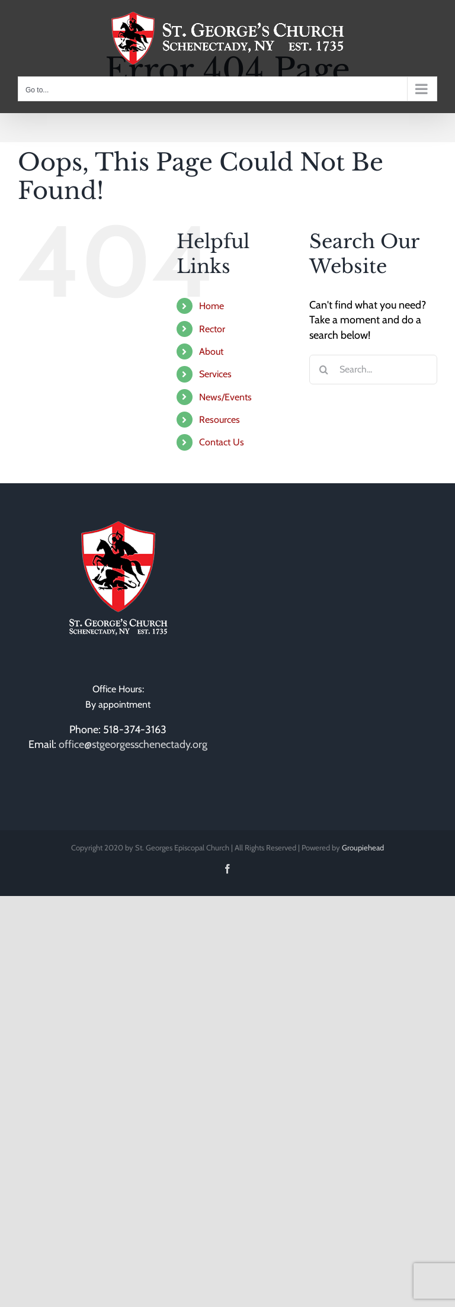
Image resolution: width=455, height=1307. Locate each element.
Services (215, 374)
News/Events (225, 397)
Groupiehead (363, 847)
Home (211, 306)
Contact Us (221, 442)
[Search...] (373, 369)
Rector (212, 329)
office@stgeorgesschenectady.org (133, 744)
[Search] (324, 369)
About (211, 351)
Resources (219, 419)
